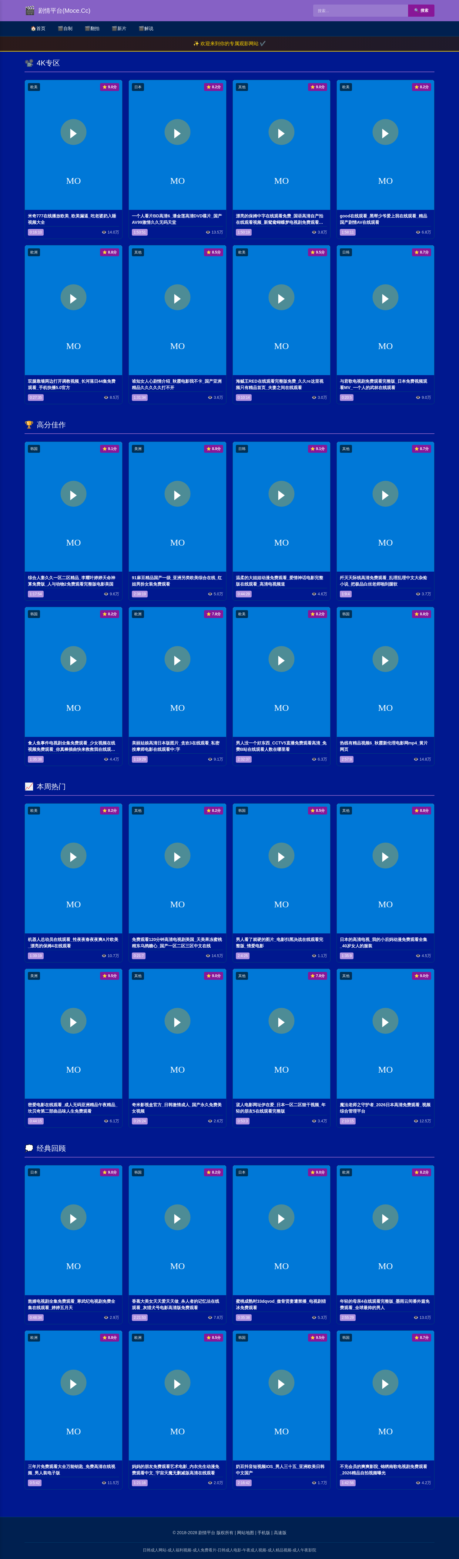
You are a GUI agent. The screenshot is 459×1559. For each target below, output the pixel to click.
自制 (65, 28)
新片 (119, 28)
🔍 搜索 (421, 10)
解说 (146, 28)
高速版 (280, 1532)
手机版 (263, 1532)
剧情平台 (206, 1532)
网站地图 (245, 1532)
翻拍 (92, 28)
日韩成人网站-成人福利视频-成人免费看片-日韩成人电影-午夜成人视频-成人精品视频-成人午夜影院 (229, 1550)
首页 (38, 28)
